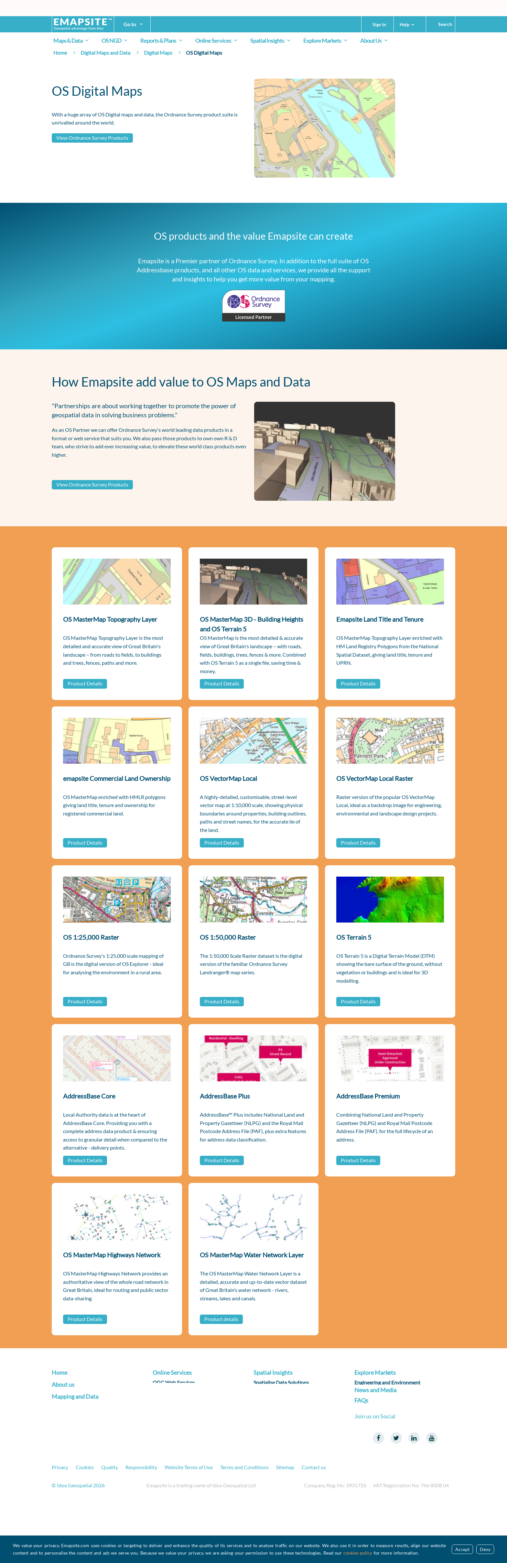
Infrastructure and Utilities (384, 1393)
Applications (167, 1422)
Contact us (314, 1521)
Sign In (379, 24)
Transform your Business (79, 1384)
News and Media (375, 1438)
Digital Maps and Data (105, 52)
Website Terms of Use (189, 1521)
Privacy (60, 1521)
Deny (485, 1549)
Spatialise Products (274, 1393)
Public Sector (368, 1422)
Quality (109, 1521)
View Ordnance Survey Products (92, 138)
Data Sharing (167, 1403)
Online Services (217, 40)
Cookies (85, 1521)
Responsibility (141, 1521)
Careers (60, 1421)
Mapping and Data (75, 1437)
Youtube (431, 1492)
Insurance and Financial (380, 1403)
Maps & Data (72, 40)
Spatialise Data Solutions (281, 1384)
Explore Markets (326, 40)
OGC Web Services (174, 1384)
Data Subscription (173, 1413)
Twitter (396, 1492)
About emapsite (69, 1411)
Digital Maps (158, 52)
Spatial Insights (271, 40)
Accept (462, 1549)
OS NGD (116, 40)
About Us (375, 40)
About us (63, 1400)
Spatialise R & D (270, 1403)
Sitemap (285, 1521)
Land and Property (375, 1413)
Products (62, 1448)
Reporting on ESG (273, 1413)
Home (60, 52)
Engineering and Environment (387, 1384)
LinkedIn (413, 1492)
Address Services (171, 1393)
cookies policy (357, 1553)
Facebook (378, 1492)
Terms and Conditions (244, 1521)
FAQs (361, 1455)
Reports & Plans (162, 40)
